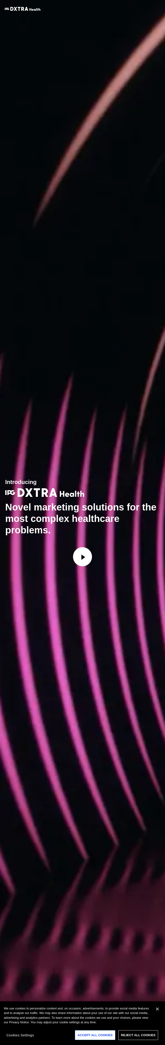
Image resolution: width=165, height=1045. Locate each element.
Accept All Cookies (95, 1036)
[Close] (157, 1010)
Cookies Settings (20, 1037)
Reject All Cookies (138, 1036)
